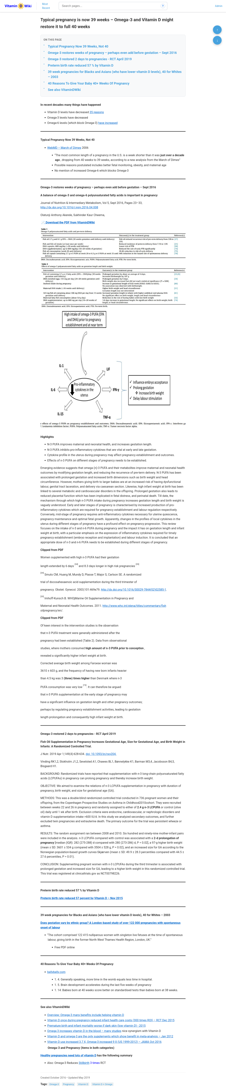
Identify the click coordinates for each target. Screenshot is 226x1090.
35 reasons (97, 112)
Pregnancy (68, 1084)
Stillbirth (84, 1063)
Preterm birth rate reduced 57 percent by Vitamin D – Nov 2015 (81, 898)
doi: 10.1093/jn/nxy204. (101, 754)
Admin (218, 6)
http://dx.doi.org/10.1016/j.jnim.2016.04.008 (69, 207)
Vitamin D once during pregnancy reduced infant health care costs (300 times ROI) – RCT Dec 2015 (110, 1020)
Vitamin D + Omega (102, 1084)
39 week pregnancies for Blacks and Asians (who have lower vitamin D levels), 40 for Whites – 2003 (115, 74)
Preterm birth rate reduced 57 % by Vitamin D (80, 65)
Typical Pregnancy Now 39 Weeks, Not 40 (78, 46)
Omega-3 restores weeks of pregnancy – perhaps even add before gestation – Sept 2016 (112, 53)
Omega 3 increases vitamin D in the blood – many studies (84, 1031)
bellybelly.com (56, 972)
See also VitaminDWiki (64, 90)
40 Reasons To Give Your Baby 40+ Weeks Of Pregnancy (88, 83)
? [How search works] (163, 6)
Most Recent (46, 6)
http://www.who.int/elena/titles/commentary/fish (134, 605)
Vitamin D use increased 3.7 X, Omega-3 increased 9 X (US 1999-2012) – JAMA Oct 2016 (104, 1042)
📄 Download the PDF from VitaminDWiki (68, 222)
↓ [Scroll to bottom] (217, 40)
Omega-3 (54, 1084)
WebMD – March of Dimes (64, 147)
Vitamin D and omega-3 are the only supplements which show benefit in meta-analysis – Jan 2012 (110, 1036)
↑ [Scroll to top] (217, 30)
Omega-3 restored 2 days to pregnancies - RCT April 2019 (90, 59)
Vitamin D (83, 1084)
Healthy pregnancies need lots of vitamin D (68, 1055)
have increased (108, 123)
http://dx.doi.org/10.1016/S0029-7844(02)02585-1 (133, 589)
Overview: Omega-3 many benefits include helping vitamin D (85, 1015)
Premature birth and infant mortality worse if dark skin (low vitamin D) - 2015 (96, 1025)
